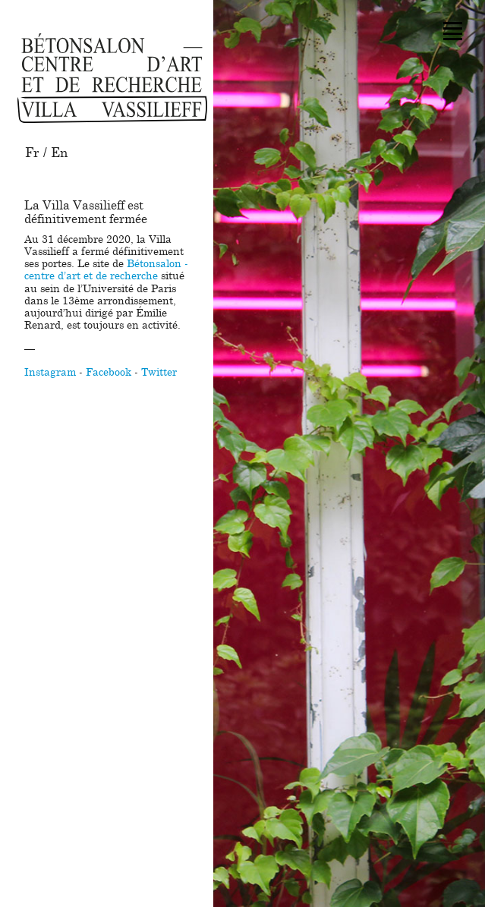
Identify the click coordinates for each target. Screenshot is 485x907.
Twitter (159, 372)
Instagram (50, 372)
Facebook (108, 372)
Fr (32, 152)
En (59, 152)
